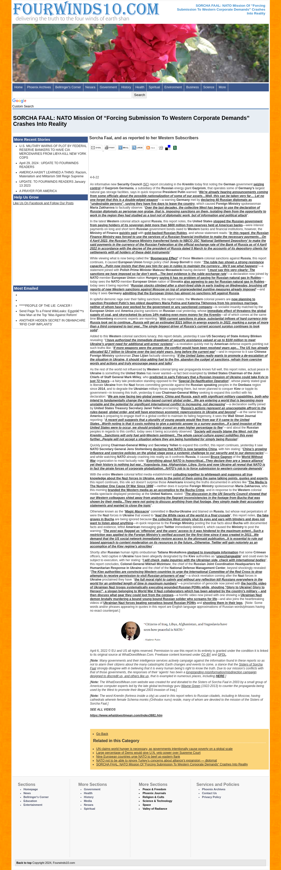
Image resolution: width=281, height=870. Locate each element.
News (27, 793)
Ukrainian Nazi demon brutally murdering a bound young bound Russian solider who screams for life (176, 597)
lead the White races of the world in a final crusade (192, 515)
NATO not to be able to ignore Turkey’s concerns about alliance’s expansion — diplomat (156, 760)
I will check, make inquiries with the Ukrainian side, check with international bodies (204, 560)
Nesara (90, 87)
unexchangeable (229, 556)
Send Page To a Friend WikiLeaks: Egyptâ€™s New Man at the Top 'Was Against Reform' (51, 313)
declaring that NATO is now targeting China (185, 449)
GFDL (222, 654)
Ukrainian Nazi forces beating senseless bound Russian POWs (149, 603)
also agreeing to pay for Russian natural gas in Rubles (224, 281)
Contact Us (209, 793)
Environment (173, 87)
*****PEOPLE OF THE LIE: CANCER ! (45, 306)
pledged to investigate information (212, 552)
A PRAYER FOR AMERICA (38, 191)
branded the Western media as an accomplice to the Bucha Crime (156, 490)
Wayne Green (190, 686)
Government (108, 87)
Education (30, 800)
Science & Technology (157, 800)
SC (146, 184)
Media (88, 800)
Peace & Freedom (154, 789)
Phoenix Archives (39, 87)
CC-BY (206, 654)
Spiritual (154, 87)
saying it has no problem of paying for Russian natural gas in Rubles (210, 278)
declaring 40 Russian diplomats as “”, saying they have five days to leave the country (171, 202)
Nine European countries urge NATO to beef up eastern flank (138, 756)
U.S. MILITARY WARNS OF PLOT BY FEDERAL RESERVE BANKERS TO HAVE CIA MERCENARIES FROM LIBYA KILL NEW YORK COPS (53, 151)
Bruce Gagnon (221, 457)
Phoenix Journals (154, 793)
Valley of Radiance (155, 808)
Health (140, 87)
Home (19, 87)
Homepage (31, 789)
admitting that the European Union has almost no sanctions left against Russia (181, 293)
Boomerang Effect (164, 258)
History (126, 87)
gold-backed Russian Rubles (166, 233)
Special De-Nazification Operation (203, 381)
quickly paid (128, 233)
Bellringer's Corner (68, 87)
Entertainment (33, 804)
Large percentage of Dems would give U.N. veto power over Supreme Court (148, 753)
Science (208, 87)
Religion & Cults (153, 797)
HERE (220, 676)
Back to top (24, 862)
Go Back (102, 734)
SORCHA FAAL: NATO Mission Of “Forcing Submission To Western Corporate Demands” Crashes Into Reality (172, 764)
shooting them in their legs (222, 603)
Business (192, 87)
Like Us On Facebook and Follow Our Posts (43, 203)
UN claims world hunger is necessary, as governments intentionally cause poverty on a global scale (164, 749)
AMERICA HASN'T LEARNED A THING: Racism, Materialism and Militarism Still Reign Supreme (53, 174)
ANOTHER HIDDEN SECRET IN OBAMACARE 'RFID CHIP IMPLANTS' (52, 322)
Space (147, 804)
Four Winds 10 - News (64, 10)
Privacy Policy (211, 797)
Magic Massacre (137, 511)
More (222, 87)
